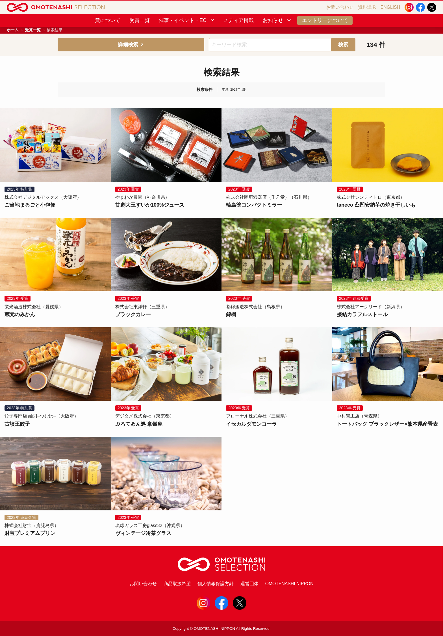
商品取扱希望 (177, 583)
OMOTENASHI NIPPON (289, 583)
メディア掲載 (238, 20)
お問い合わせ (339, 7)
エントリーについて (325, 20)
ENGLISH (390, 7)
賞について (107, 20)
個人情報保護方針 (215, 583)
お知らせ (277, 20)
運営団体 (249, 583)
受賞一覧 (139, 20)
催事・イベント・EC (187, 20)
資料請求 (367, 7)
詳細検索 (131, 44)
